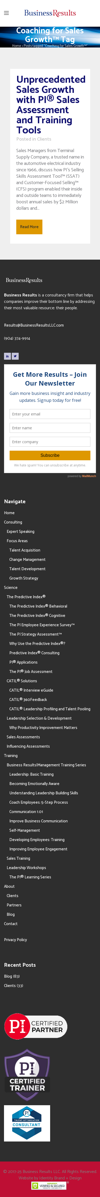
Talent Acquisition (24, 550)
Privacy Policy (15, 940)
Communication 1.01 (26, 811)
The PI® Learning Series (30, 877)
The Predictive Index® (26, 597)
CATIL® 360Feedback (28, 699)
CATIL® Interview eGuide (31, 690)
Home (16, 46)
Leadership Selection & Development (39, 718)
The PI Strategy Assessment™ (35, 634)
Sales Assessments (23, 737)
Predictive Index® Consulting (34, 653)
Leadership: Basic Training (31, 774)
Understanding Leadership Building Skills (43, 793)
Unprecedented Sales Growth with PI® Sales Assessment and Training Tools (51, 105)
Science (11, 587)
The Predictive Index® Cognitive (37, 615)
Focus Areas (17, 541)
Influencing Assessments (28, 746)
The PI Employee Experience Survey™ (41, 625)
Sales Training (18, 858)
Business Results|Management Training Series (46, 765)
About (9, 886)
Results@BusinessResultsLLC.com (34, 325)
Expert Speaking (20, 531)
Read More (29, 227)
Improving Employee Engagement (38, 849)
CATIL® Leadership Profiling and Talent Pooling (49, 709)
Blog (11, 914)
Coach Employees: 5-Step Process (38, 802)
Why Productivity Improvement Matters (43, 727)
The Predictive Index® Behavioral (38, 606)
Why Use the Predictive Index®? (37, 643)
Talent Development (27, 569)
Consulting (13, 522)
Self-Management (24, 830)
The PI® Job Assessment (31, 671)
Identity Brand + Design (60, 1178)
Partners (14, 905)
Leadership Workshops (26, 868)
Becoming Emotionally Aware (34, 783)
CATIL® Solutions (22, 681)
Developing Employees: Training (37, 840)
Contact (11, 924)
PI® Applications (23, 662)
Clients (44, 139)
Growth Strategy (23, 578)
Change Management (27, 559)
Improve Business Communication (38, 821)
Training (11, 755)
